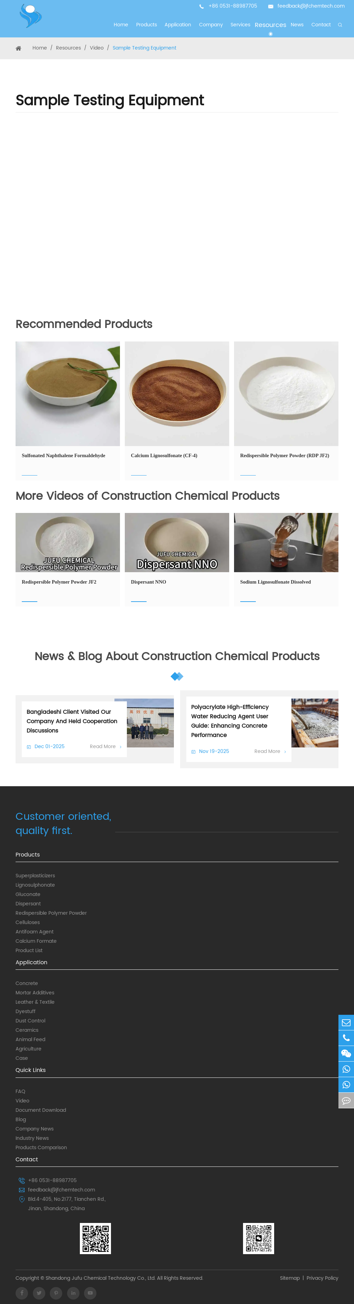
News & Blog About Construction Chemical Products (177, 657)
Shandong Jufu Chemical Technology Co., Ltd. (100, 1279)
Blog (21, 1120)
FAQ (20, 1092)
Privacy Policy (322, 1279)
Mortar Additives (35, 993)
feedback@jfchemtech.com (311, 6)
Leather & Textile (35, 1002)
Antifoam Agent (35, 932)
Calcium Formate (36, 941)
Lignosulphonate (35, 885)
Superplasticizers (35, 876)
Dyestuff (26, 1012)
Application (31, 962)
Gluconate (28, 894)
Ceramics (27, 1030)
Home (39, 48)
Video (97, 48)
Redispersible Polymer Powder (51, 913)
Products (28, 854)
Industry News (32, 1138)
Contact (27, 1159)
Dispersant (28, 904)
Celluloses (28, 923)
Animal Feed (30, 1040)
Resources (68, 48)
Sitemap (290, 1279)
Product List (29, 951)
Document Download (41, 1110)
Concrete (27, 983)
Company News (35, 1129)
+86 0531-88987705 (232, 6)
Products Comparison (41, 1148)
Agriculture (28, 1049)
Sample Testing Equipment (144, 48)
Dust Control (30, 1021)
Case (22, 1058)
